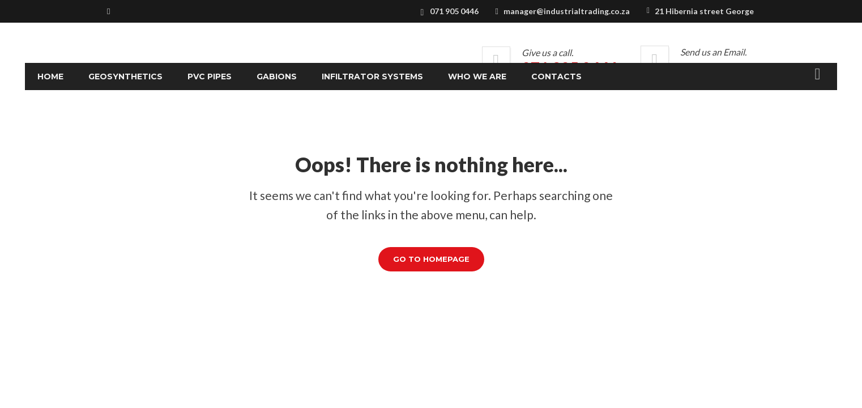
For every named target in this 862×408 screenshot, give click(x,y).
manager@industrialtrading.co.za (566, 11)
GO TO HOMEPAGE (431, 259)
